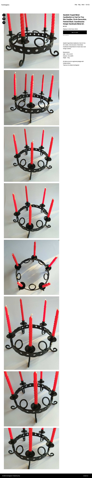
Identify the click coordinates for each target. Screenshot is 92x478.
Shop (76, 5)
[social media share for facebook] (3, 15)
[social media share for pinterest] (4, 23)
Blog (79, 5)
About (83, 5)
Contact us (85, 476)
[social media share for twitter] (4, 19)
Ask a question (66, 35)
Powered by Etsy (16, 476)
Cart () (87, 5)
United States (71, 29)
